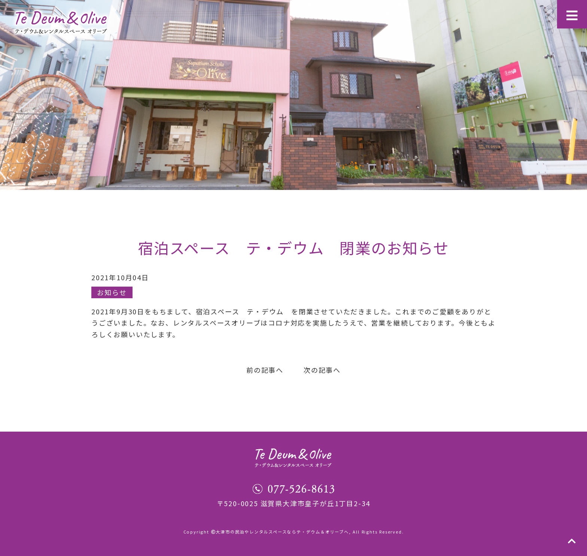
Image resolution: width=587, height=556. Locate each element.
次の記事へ (322, 370)
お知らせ (112, 292)
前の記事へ (264, 370)
